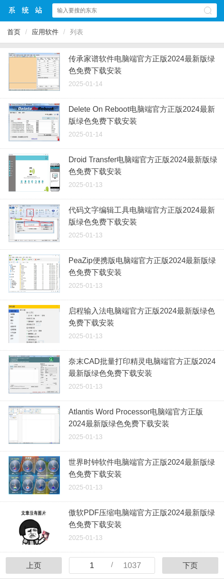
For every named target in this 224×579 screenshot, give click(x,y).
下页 (190, 565)
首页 (13, 32)
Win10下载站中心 (25, 10)
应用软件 (45, 32)
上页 (33, 565)
